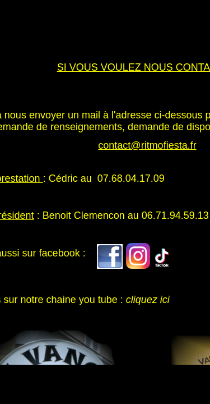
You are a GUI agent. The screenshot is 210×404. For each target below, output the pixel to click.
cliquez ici (148, 299)
